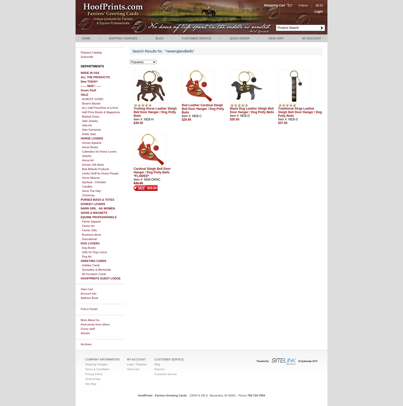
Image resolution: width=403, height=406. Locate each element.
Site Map (90, 383)
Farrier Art (88, 225)
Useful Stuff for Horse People (100, 173)
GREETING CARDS (93, 260)
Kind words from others (95, 324)
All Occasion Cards (94, 274)
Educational (89, 239)
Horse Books (90, 147)
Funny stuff (88, 328)
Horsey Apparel (91, 142)
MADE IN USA (90, 72)
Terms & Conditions (97, 369)
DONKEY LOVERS (93, 204)
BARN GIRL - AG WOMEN (98, 208)
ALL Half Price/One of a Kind (100, 107)
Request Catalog (91, 52)
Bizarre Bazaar (91, 103)
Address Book (89, 297)
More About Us (90, 320)
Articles (85, 333)
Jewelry (86, 155)
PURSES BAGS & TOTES (97, 199)
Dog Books (89, 247)
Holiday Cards (91, 265)
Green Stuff (88, 90)
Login (318, 11)
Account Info (88, 293)
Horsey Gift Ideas (93, 164)
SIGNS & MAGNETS (94, 212)
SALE (84, 94)
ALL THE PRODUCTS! (95, 77)
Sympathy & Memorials (96, 269)
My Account (311, 38)
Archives (86, 344)
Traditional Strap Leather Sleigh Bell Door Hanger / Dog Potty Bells (300, 112)
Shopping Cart (274, 5)
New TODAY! (89, 81)
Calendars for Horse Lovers (99, 151)
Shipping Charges (123, 38)
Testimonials (93, 379)
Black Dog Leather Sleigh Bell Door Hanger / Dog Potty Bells (252, 110)
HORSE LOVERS (92, 138)
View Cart (276, 38)
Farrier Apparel (91, 221)
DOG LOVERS (90, 243)
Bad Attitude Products (95, 169)
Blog (160, 38)
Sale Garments (91, 129)
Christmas (88, 195)
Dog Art (86, 256)
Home (86, 38)
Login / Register (137, 364)
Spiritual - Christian (94, 182)
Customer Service (196, 38)
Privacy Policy (94, 374)
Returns (159, 369)
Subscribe (87, 56)
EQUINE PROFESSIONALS (98, 217)
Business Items (91, 234)
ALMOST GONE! (93, 99)
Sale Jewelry (90, 120)
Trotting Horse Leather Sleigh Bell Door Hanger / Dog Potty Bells (155, 112)
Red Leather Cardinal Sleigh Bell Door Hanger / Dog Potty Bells (203, 108)
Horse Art (88, 160)
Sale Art (87, 125)
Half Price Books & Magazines (101, 112)
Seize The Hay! (91, 190)
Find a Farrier (89, 309)
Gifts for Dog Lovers (94, 252)
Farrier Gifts (89, 230)
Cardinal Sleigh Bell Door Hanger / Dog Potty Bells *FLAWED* (152, 172)
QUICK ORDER (240, 38)
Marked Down (90, 116)
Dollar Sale (89, 134)
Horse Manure (91, 177)
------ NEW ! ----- (91, 85)
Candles (87, 186)
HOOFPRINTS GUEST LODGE (101, 278)
